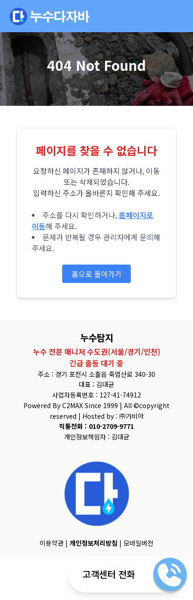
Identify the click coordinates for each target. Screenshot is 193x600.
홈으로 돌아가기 (96, 273)
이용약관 (52, 543)
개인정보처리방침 (93, 543)
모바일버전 (138, 543)
